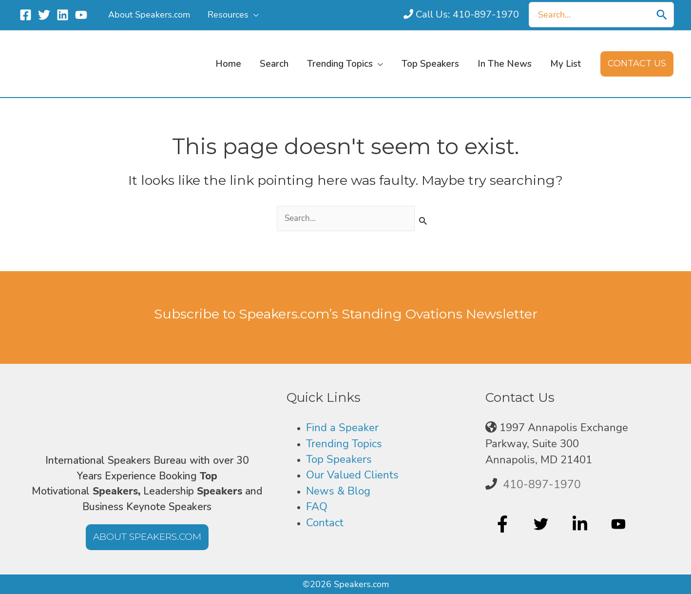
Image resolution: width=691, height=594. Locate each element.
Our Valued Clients (352, 475)
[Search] (662, 14)
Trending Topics (344, 443)
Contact (325, 522)
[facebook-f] (503, 524)
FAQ (316, 506)
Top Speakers (339, 459)
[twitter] (542, 524)
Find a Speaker (342, 427)
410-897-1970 (542, 485)
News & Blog (338, 491)
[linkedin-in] (581, 524)
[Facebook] (25, 14)
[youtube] (619, 524)
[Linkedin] (62, 14)
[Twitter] (44, 14)
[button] (254, 14)
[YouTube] (81, 14)
